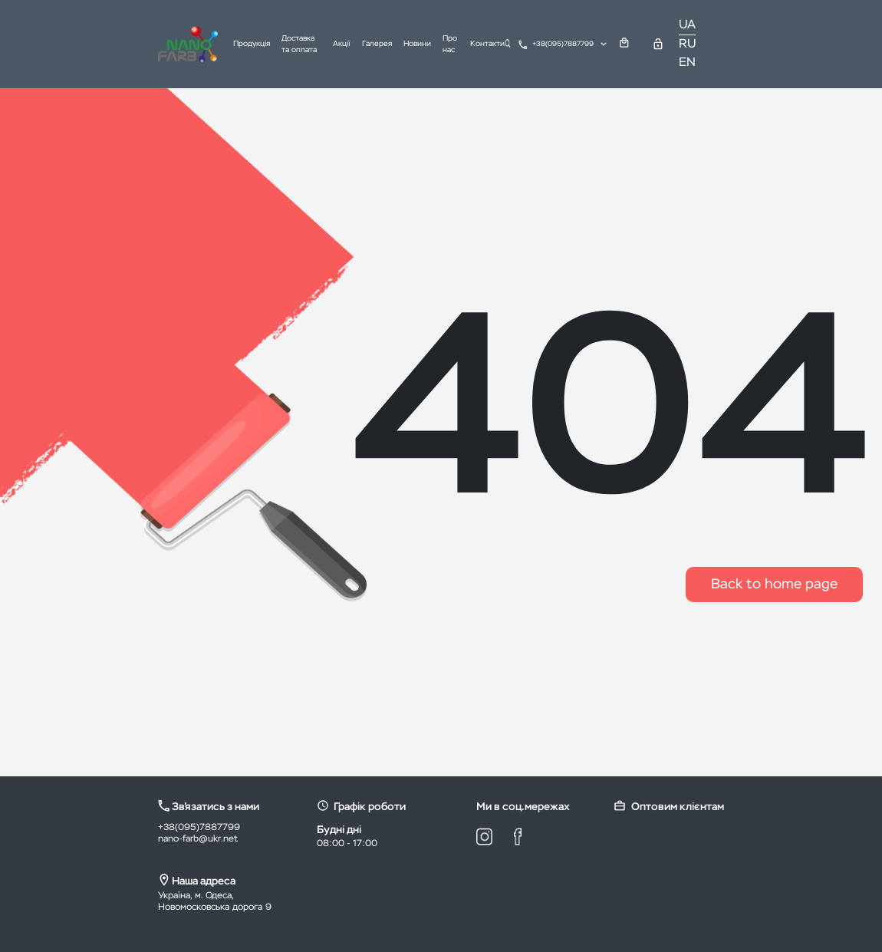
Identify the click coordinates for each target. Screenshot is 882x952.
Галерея (377, 44)
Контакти (487, 44)
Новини (417, 44)
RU (687, 44)
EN (687, 63)
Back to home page (774, 584)
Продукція (251, 44)
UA (687, 25)
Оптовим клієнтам (669, 805)
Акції (341, 44)
